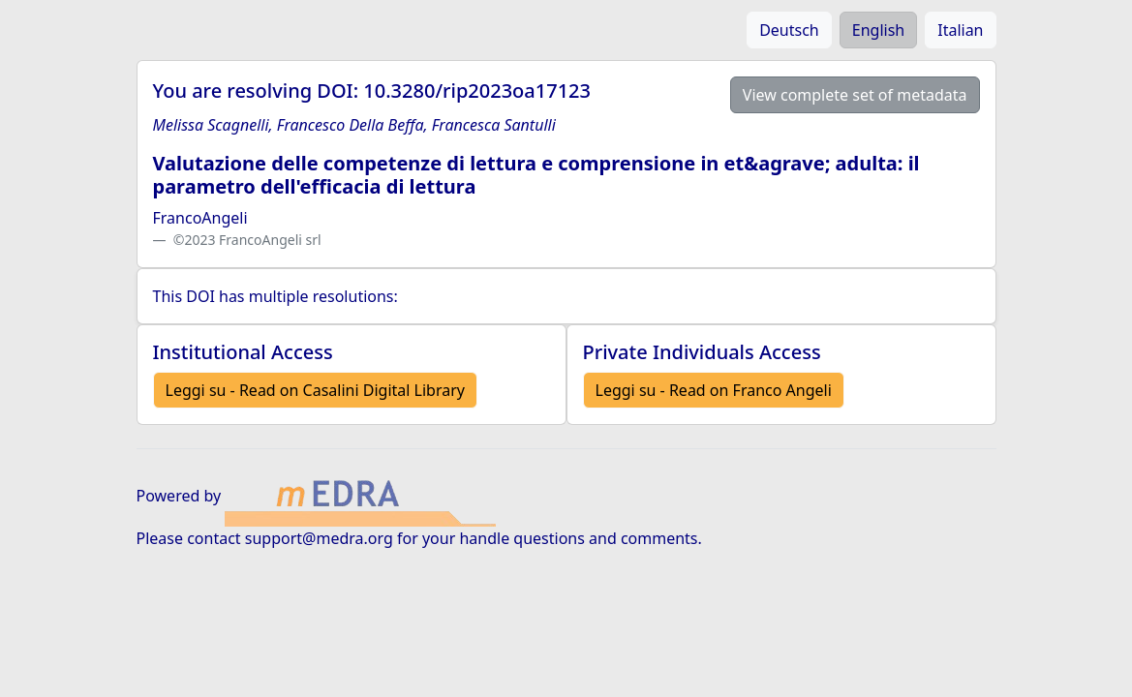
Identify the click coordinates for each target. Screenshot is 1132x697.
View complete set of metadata (855, 95)
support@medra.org (319, 538)
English (878, 30)
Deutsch (789, 30)
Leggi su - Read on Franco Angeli (714, 390)
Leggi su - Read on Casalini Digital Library (315, 390)
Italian (960, 30)
